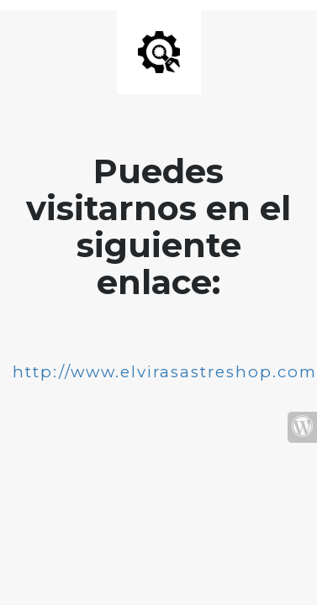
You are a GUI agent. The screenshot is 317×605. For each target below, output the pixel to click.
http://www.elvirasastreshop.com (165, 371)
